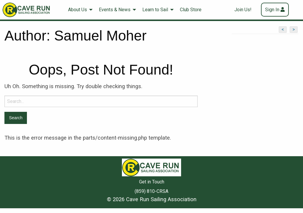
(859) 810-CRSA (151, 191)
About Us (77, 9)
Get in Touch (151, 182)
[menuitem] (78, 9)
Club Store (191, 9)
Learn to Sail (155, 9)
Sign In (272, 9)
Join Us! (243, 9)
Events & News (114, 9)
